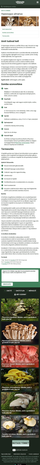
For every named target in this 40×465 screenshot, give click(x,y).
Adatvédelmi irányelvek (20, 454)
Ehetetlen (20, 291)
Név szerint (21, 294)
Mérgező (32, 291)
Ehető (9, 291)
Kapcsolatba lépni (6, 454)
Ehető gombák (5, 10)
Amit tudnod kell (6, 29)
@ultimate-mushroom (20, 450)
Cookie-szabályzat (34, 454)
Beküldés (7, 284)
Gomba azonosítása (8, 32)
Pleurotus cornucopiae (22, 142)
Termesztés (5, 36)
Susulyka (12, 260)
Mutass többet (20, 443)
